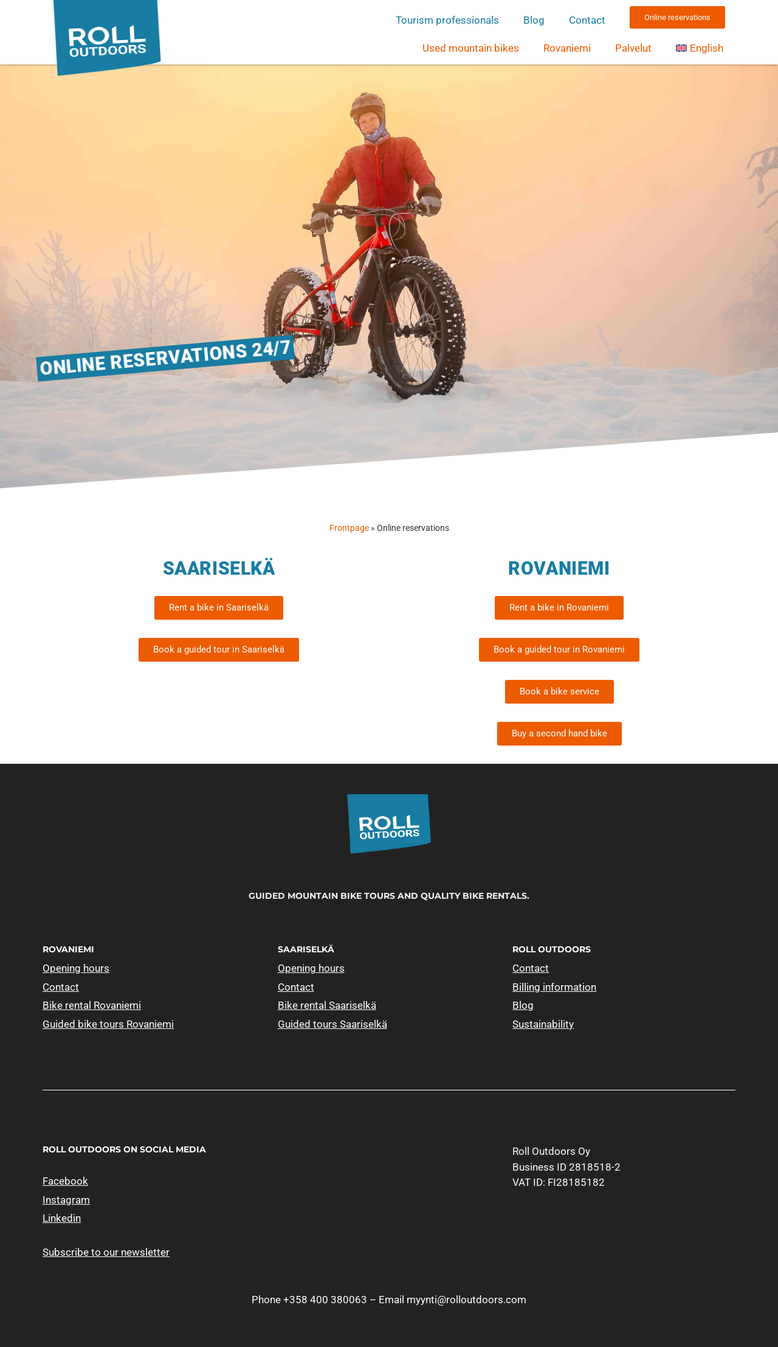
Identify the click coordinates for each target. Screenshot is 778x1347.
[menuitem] (699, 48)
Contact (587, 20)
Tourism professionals (447, 20)
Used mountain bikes (470, 48)
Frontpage (349, 528)
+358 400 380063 (325, 1299)
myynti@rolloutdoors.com (466, 1299)
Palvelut (633, 48)
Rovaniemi (567, 48)
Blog (534, 20)
